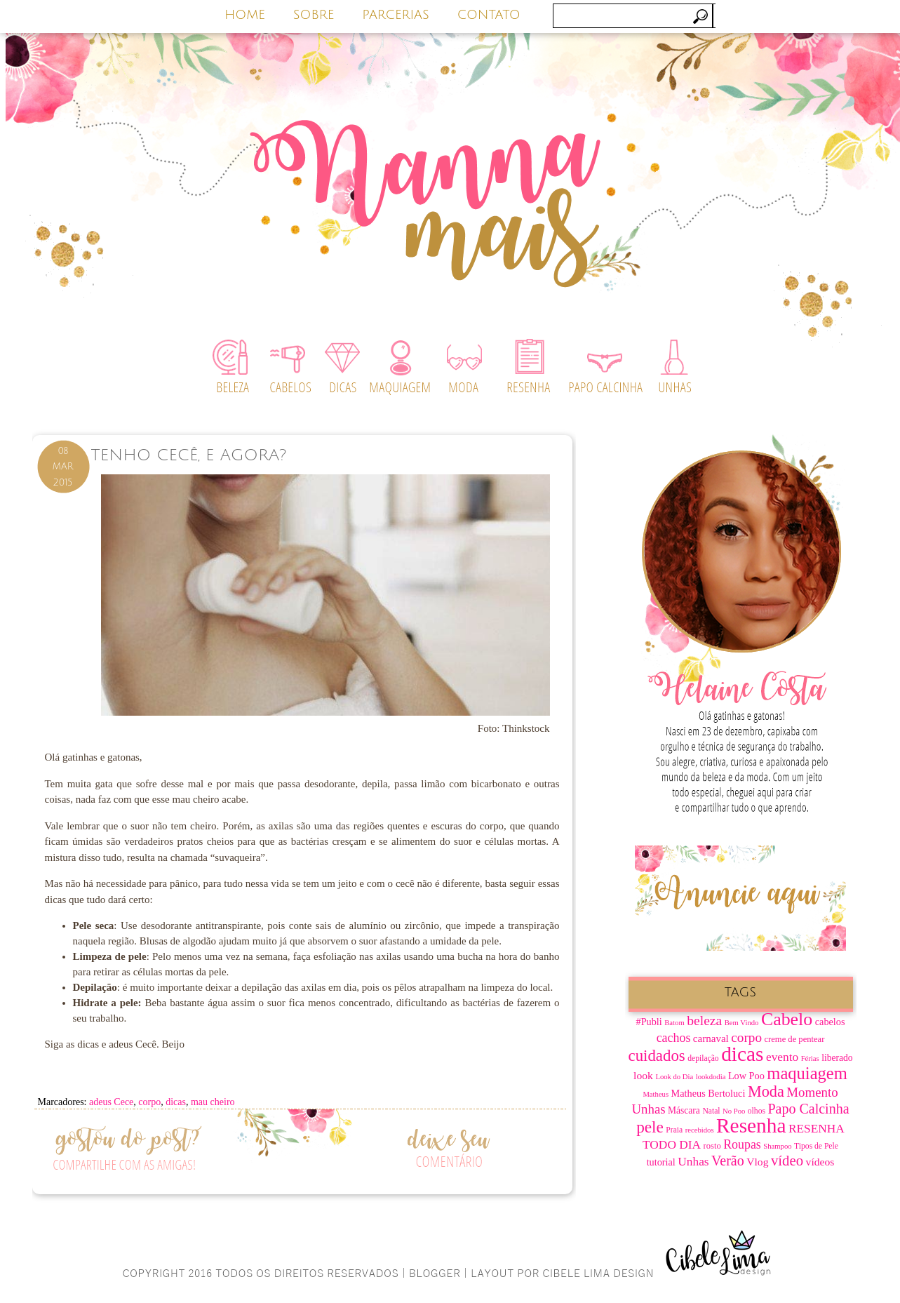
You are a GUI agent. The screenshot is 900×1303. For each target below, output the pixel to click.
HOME (244, 15)
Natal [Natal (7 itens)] (711, 1111)
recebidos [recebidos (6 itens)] (699, 1130)
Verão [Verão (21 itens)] (727, 1160)
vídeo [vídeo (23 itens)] (787, 1160)
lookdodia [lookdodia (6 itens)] (711, 1077)
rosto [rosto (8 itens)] (712, 1146)
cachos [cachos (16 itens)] (674, 1038)
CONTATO (488, 15)
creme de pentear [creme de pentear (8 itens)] (795, 1039)
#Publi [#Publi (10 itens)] (649, 1021)
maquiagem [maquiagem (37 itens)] (807, 1073)
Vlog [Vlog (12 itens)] (757, 1162)
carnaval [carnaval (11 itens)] (711, 1038)
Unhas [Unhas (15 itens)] (693, 1161)
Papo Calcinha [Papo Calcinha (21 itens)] (808, 1108)
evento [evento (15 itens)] (782, 1057)
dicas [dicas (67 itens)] (742, 1054)
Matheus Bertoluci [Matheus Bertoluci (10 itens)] (708, 1093)
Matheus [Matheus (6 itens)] (656, 1094)
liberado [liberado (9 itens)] (836, 1058)
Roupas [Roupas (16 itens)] (742, 1144)
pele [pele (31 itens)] (650, 1127)
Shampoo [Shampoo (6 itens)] (777, 1146)
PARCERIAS (395, 15)
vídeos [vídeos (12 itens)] (820, 1162)
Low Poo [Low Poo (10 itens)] (746, 1075)
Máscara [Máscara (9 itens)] (684, 1110)
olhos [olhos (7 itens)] (756, 1111)
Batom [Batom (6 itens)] (674, 1023)
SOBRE (314, 15)
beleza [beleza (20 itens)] (704, 1020)
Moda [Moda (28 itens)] (766, 1091)
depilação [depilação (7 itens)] (702, 1058)
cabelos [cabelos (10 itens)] (830, 1021)
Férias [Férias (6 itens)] (810, 1058)
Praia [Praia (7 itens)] (674, 1130)
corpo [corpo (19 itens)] (746, 1037)
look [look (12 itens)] (643, 1075)
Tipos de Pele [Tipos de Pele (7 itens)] (816, 1146)
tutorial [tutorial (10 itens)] (661, 1162)
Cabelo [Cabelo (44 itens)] (786, 1019)
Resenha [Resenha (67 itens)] (751, 1125)
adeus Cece (111, 1102)
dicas (176, 1102)
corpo (149, 1102)
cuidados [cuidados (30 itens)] (657, 1055)
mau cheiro (213, 1102)
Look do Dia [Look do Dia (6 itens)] (674, 1077)
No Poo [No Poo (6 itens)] (734, 1111)
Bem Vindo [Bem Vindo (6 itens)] (742, 1023)
